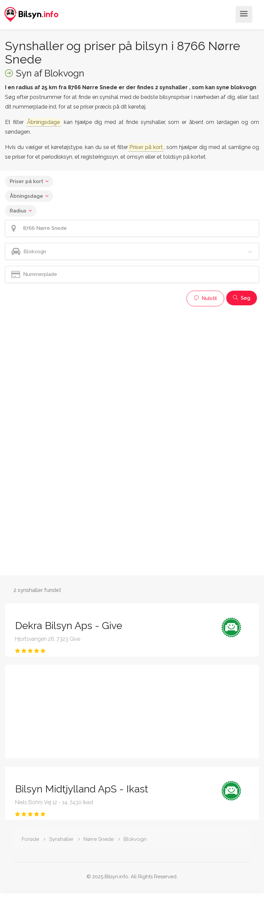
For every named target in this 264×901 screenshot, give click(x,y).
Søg (241, 298)
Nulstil (205, 298)
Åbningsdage (26, 196)
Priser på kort (26, 181)
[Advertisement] (130, 356)
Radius (18, 211)
